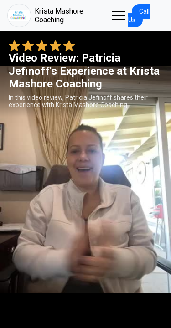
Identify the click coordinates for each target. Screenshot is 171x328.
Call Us (139, 16)
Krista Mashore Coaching (45, 15)
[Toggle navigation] (118, 15)
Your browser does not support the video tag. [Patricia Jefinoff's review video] (85, 179)
